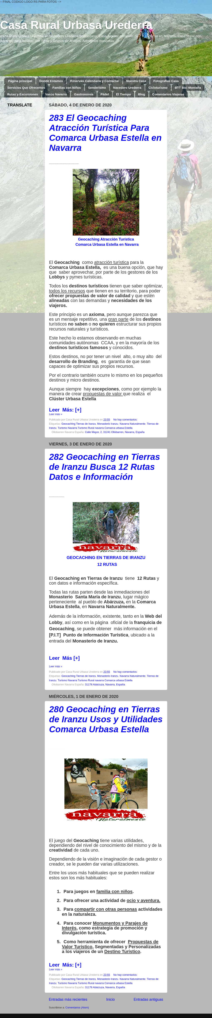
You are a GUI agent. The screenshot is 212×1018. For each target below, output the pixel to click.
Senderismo (97, 87)
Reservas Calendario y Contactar (94, 81)
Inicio (110, 999)
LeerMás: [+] (65, 410)
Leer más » (55, 414)
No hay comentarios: (125, 419)
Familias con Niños (66, 87)
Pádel (105, 94)
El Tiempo (123, 94)
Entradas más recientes (68, 999)
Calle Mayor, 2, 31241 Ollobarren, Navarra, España (114, 432)
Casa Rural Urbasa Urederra (76, 25)
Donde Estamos (51, 81)
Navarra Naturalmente (132, 423)
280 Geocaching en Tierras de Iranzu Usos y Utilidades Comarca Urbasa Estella (106, 719)
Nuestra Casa (136, 81)
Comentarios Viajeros (168, 94)
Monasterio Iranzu (107, 423)
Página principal (20, 81)
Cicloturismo (158, 87)
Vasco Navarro (56, 94)
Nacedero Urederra (127, 87)
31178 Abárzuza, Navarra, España (105, 684)
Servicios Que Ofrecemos (26, 87)
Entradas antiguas (148, 999)
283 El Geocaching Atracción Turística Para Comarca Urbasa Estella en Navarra (105, 133)
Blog (141, 94)
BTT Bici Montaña (188, 87)
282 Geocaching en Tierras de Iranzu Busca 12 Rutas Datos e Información (104, 467)
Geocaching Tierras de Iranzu (79, 423)
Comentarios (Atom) (77, 1007)
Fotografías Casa (166, 81)
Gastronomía (83, 94)
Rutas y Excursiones (22, 94)
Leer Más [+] (64, 658)
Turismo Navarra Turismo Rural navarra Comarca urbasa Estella (95, 428)
